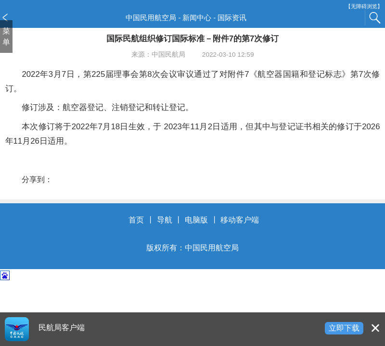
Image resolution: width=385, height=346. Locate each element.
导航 (164, 220)
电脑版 (196, 220)
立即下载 (344, 328)
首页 (136, 220)
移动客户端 (239, 220)
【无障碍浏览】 (364, 6)
